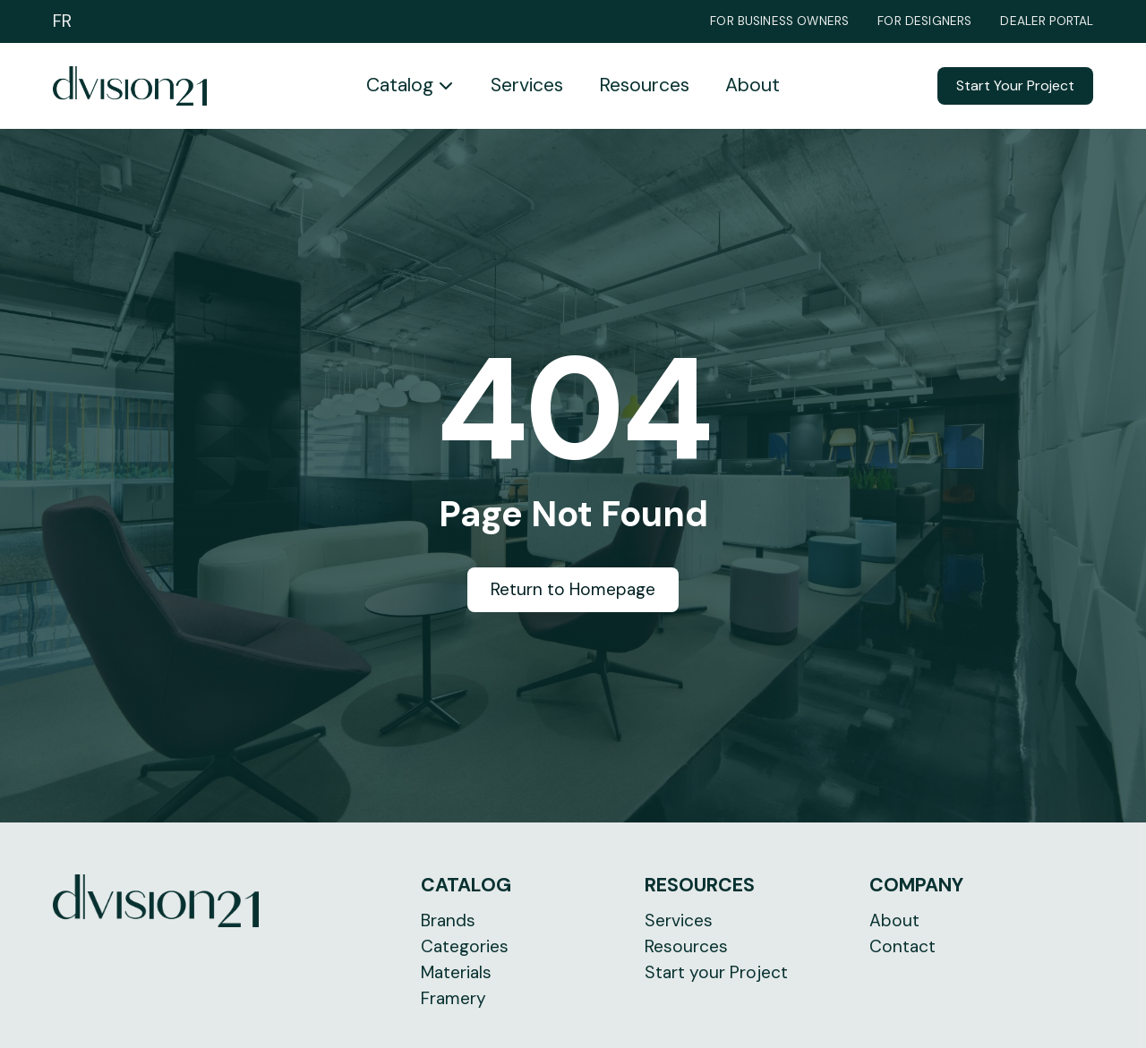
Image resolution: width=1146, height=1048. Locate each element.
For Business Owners (779, 21)
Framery (453, 998)
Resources (644, 85)
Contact (902, 946)
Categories (465, 946)
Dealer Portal (1046, 21)
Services (527, 85)
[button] (410, 85)
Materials (456, 972)
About (752, 85)
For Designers (924, 21)
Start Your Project (1015, 85)
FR (62, 21)
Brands (448, 920)
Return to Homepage (573, 589)
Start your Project (716, 972)
